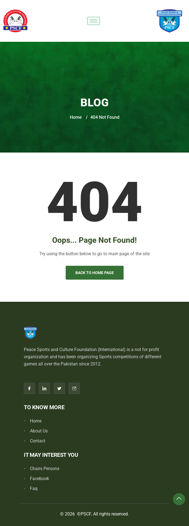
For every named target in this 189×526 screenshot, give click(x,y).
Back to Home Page (94, 272)
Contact (37, 441)
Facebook (39, 478)
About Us (39, 431)
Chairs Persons (44, 468)
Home (76, 117)
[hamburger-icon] (93, 21)
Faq (33, 488)
